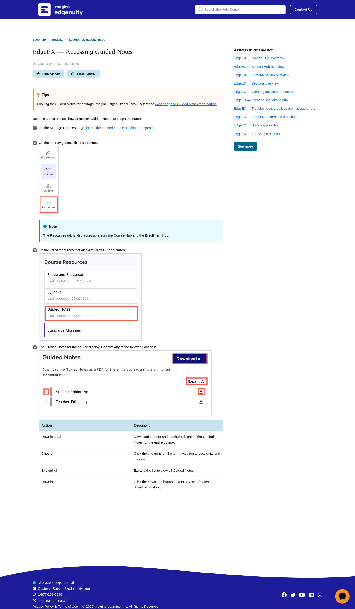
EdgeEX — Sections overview (256, 83)
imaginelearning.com (53, 600)
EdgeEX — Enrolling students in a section (265, 117)
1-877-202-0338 (50, 594)
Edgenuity (40, 39)
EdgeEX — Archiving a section (257, 134)
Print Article (48, 73)
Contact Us (303, 9)
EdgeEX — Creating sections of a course (264, 92)
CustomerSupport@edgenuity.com (64, 588)
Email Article (83, 73)
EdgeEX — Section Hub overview (259, 66)
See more (245, 146)
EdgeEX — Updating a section (257, 125)
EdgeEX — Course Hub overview (259, 58)
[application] (342, 596)
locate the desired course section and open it (120, 128)
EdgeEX (57, 39)
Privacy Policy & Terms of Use (55, 606)
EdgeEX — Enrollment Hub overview (261, 75)
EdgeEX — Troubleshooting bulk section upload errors (274, 108)
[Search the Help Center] (240, 9)
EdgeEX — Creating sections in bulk (261, 100)
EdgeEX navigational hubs (87, 39)
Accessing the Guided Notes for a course (186, 104)
